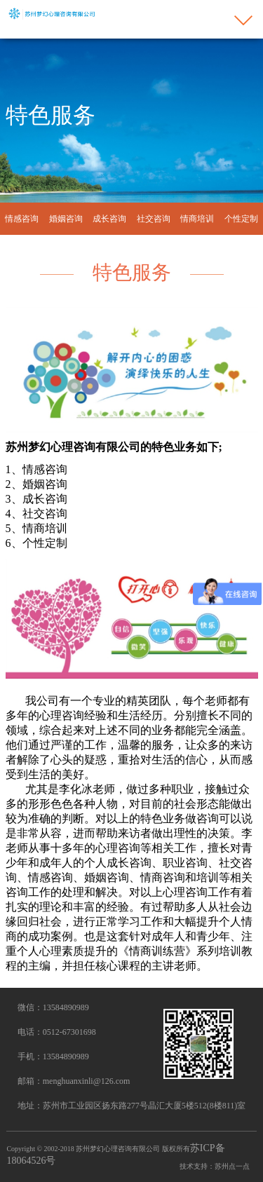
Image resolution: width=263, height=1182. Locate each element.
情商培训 (197, 219)
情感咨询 (22, 219)
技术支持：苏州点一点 (215, 1166)
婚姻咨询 (66, 219)
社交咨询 (153, 219)
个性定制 (241, 219)
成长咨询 (109, 219)
